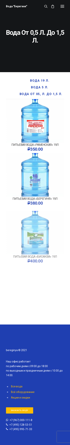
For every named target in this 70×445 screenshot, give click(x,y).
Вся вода (16, 386)
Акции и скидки (20, 397)
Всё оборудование (23, 392)
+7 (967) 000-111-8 (21, 420)
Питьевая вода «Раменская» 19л (34, 145)
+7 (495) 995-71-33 (20, 429)
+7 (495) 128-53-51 (20, 424)
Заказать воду (19, 410)
